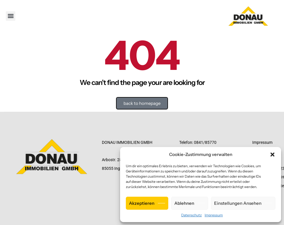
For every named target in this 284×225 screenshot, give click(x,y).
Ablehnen (184, 203)
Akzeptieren (141, 203)
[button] (272, 154)
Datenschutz (191, 215)
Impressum (214, 215)
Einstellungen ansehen (237, 203)
